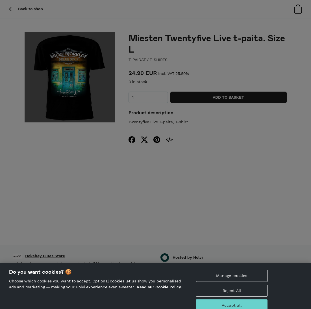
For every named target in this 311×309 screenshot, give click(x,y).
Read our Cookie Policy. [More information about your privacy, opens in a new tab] (159, 291)
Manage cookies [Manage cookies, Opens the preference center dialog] (231, 279)
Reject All (232, 294)
